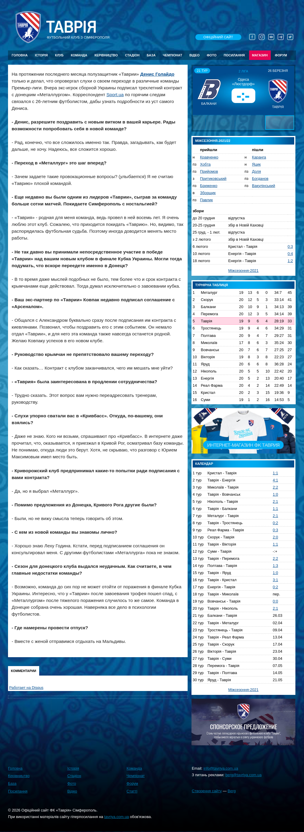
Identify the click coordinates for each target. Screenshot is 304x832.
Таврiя (71, 27)
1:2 (290, 261)
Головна (20, 55)
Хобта (205, 164)
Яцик (256, 164)
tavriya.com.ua (116, 816)
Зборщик (208, 193)
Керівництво (106, 55)
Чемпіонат (172, 55)
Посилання (234, 55)
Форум (281, 55)
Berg (232, 791)
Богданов (260, 178)
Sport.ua (115, 94)
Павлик (206, 200)
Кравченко (209, 157)
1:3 (275, 565)
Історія (41, 55)
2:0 (275, 537)
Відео (194, 55)
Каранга (259, 157)
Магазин (260, 55)
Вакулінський (263, 185)
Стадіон (132, 55)
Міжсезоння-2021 (243, 270)
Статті (131, 791)
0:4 (290, 253)
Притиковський (213, 178)
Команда (79, 55)
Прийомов (209, 171)
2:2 (275, 487)
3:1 (275, 580)
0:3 (290, 246)
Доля (256, 171)
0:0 (275, 601)
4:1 (275, 480)
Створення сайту (207, 791)
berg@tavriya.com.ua (243, 775)
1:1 (275, 473)
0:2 (275, 523)
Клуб (59, 55)
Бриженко (208, 185)
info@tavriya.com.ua (220, 768)
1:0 (275, 494)
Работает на (26, 687)
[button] (198, 90)
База (151, 55)
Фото (212, 55)
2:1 (275, 501)
